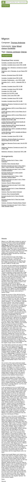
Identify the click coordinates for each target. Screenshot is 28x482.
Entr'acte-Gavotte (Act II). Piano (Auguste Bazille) (12, 196)
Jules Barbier (4, 245)
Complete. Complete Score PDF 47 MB (11, 86)
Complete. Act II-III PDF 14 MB (9, 93)
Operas (24, 52)
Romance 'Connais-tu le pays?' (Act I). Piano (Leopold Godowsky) (13, 170)
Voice (14, 46)
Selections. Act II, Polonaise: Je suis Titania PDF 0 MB (14, 71)
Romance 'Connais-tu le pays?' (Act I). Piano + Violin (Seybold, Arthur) (13, 205)
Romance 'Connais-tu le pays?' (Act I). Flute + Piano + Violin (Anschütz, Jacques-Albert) (13, 166)
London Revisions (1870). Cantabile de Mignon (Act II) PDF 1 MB (13, 129)
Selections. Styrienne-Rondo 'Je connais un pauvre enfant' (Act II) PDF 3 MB (13, 139)
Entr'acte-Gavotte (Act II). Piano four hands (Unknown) (12, 200)
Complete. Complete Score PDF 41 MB (11, 101)
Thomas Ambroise (18, 43)
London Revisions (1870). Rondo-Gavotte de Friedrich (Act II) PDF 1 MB (13, 119)
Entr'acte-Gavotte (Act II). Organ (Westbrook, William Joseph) (13, 189)
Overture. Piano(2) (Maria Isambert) (10, 183)
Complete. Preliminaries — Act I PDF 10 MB (13, 80)
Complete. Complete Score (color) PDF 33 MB (13, 64)
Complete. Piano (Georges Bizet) (10, 163)
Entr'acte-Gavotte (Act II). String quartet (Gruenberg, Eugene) (11, 173)
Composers (5, 5)
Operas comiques (13, 52)
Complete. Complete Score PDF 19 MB (11, 98)
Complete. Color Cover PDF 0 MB (10, 95)
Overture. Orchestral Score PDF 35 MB (11, 75)
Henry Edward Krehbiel (20, 287)
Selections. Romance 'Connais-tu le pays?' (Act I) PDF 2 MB (14, 104)
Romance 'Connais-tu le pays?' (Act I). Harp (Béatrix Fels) (13, 185)
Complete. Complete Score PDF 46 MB (11, 89)
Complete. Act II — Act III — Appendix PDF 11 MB (13, 83)
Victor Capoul (10, 352)
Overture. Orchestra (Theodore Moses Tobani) (13, 203)
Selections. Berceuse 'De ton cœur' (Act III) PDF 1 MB (14, 144)
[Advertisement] (14, 23)
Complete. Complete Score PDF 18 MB (11, 62)
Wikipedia (4, 238)
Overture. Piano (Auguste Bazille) (10, 194)
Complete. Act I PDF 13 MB (8, 91)
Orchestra (11, 48)
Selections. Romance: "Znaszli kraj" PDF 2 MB (13, 151)
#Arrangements (6, 55)
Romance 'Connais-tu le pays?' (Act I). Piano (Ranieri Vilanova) (13, 180)
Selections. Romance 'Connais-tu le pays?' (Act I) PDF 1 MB (14, 148)
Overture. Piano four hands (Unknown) (11, 192)
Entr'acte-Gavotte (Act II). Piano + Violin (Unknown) (12, 161)
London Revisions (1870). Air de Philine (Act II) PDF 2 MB (13, 109)
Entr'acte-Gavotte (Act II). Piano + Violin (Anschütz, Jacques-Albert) (12, 176)
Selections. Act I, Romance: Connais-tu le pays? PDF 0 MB (14, 68)
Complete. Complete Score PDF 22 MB (11, 78)
